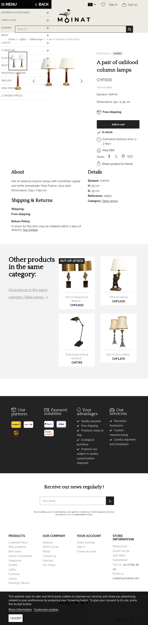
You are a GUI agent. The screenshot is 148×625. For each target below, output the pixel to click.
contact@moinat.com (126, 578)
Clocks (13, 578)
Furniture (14, 574)
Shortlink (130, 156)
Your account (89, 536)
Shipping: (17, 209)
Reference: (95, 196)
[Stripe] (63, 422)
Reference (104, 53)
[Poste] (17, 423)
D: (89, 191)
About (46, 551)
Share (109, 156)
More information (20, 609)
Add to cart (118, 124)
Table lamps (110, 201)
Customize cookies (46, 609)
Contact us (49, 555)
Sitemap (48, 560)
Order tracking (86, 542)
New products (17, 546)
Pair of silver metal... (118, 354)
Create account (86, 551)
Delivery (48, 542)
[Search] (74, 29)
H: (89, 185)
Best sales (15, 551)
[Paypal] (50, 422)
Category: (94, 201)
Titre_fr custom (118, 297)
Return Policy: (20, 221)
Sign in (113, 4)
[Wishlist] (102, 4)
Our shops (49, 564)
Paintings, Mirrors (19, 582)
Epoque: (102, 94)
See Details (30, 230)
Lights (12, 569)
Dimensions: (105, 102)
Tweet (116, 156)
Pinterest (123, 156)
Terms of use (51, 546)
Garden (13, 564)
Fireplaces (15, 560)
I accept (15, 618)
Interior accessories (20, 555)
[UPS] (17, 432)
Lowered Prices (18, 542)
